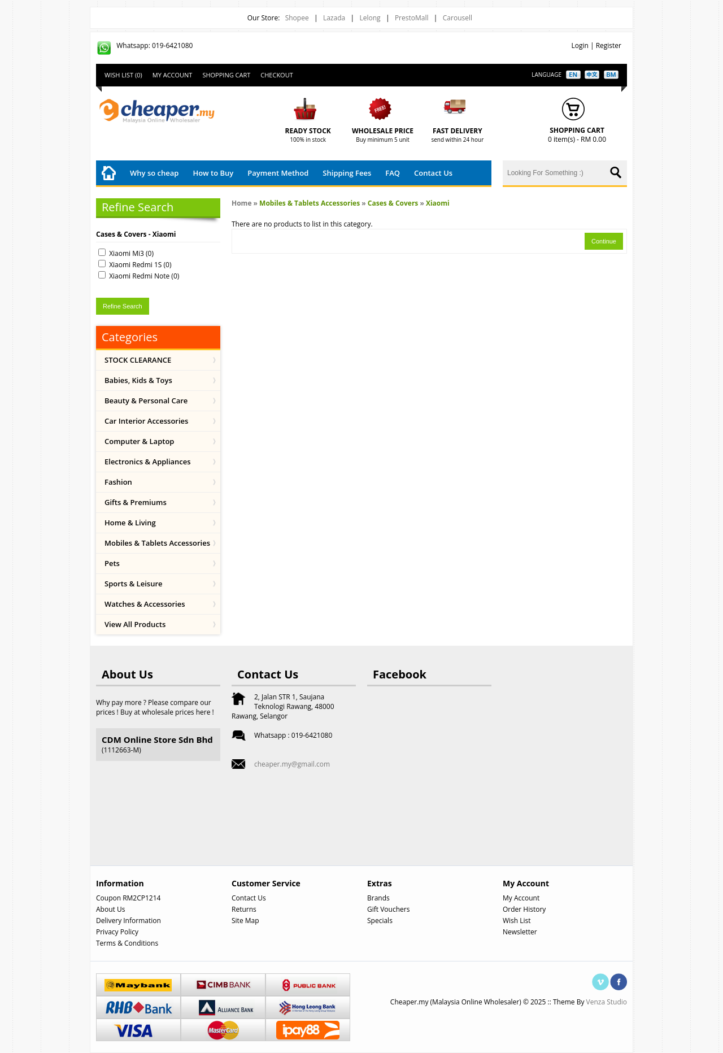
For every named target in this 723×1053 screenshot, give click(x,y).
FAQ (392, 173)
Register (608, 45)
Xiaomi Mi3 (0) (131, 253)
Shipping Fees (347, 173)
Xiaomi (438, 203)
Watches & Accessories (144, 604)
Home (241, 203)
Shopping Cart (226, 75)
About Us (110, 909)
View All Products (134, 624)
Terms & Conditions (127, 943)
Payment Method (277, 173)
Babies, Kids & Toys (138, 380)
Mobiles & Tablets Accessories (157, 543)
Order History (524, 909)
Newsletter (520, 932)
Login (579, 45)
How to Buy (213, 173)
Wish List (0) (123, 75)
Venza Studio (606, 1002)
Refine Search (122, 306)
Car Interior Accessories (146, 421)
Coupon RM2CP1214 (128, 898)
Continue (603, 241)
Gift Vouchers (388, 909)
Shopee (297, 18)
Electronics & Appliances (147, 461)
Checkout (276, 75)
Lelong (369, 18)
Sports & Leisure (133, 583)
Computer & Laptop (139, 441)
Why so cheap (154, 173)
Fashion (118, 482)
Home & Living (130, 522)
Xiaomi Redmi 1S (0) (140, 264)
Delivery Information (128, 920)
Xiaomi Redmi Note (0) (144, 276)
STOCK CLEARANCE (137, 360)
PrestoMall (412, 18)
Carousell (457, 18)
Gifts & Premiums (135, 502)
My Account (173, 75)
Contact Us (433, 173)
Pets (112, 563)
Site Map (245, 920)
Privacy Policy (117, 932)
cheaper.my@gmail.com (292, 764)
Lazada (334, 18)
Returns (244, 909)
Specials (380, 920)
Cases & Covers (393, 203)
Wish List (517, 920)
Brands (378, 898)
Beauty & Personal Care (146, 400)
